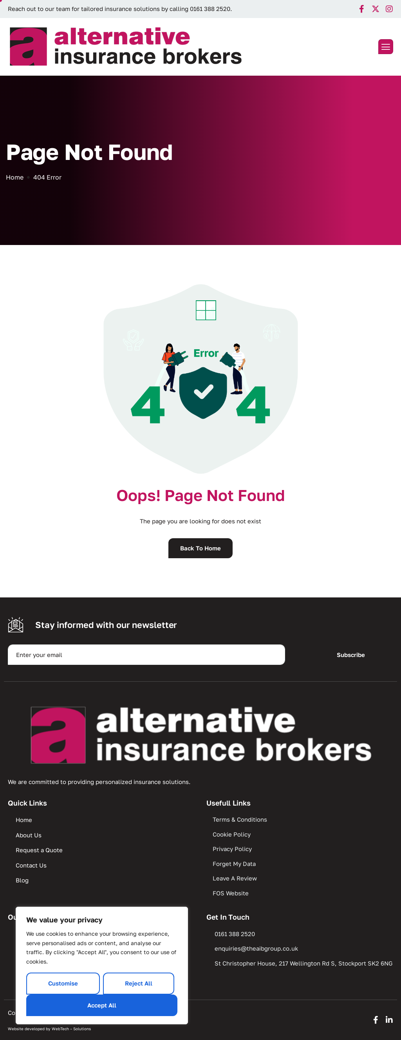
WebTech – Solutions (71, 1028)
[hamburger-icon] (385, 46)
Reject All (138, 983)
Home (24, 819)
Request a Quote (39, 849)
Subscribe (351, 654)
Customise (63, 983)
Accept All (101, 1005)
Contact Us (31, 865)
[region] (102, 965)
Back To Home (200, 548)
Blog (22, 880)
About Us (29, 835)
